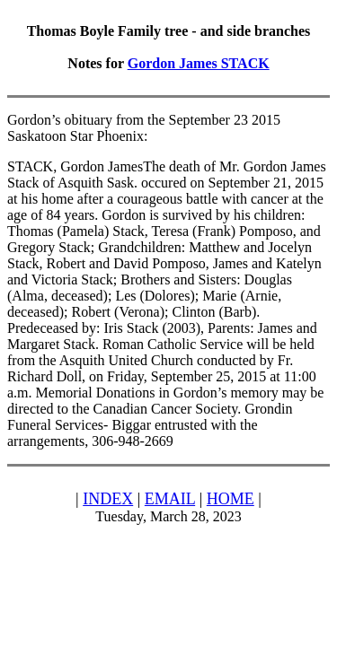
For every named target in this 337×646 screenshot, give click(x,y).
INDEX (108, 499)
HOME (230, 499)
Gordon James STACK (199, 63)
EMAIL (170, 499)
